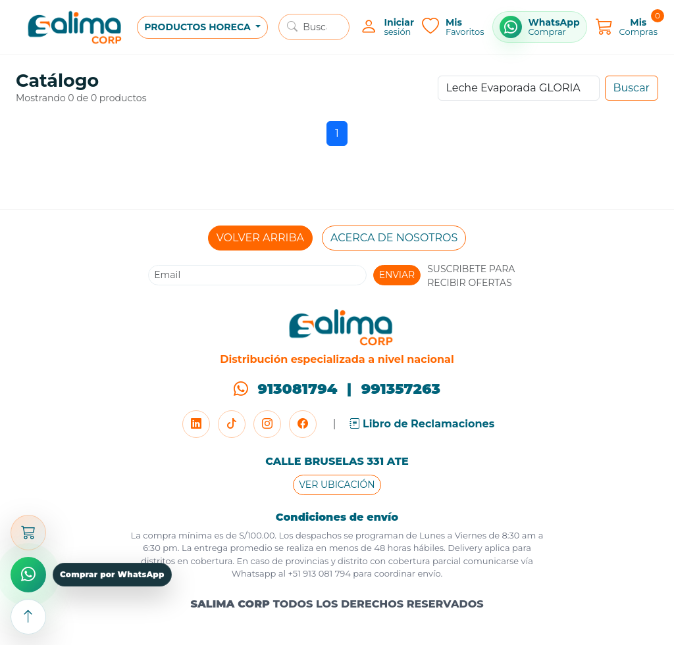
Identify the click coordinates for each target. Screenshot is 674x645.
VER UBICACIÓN (337, 484)
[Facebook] (303, 424)
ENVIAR (397, 275)
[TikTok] (232, 424)
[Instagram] (267, 424)
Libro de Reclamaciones (422, 424)
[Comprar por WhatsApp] (539, 27)
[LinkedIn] (196, 424)
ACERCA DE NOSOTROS (393, 237)
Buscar (631, 88)
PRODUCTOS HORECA (198, 27)
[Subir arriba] (28, 616)
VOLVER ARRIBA (260, 237)
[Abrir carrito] (28, 532)
